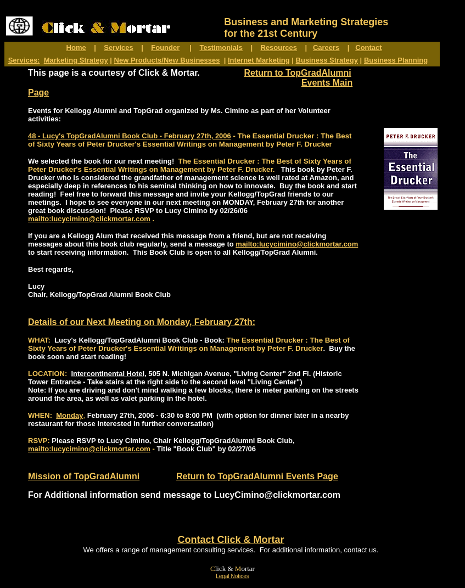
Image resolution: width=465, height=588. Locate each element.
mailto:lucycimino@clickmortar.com (89, 219)
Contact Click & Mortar (230, 539)
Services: (24, 60)
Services (118, 47)
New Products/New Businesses (167, 60)
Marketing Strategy (76, 60)
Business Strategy (327, 60)
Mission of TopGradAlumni (83, 476)
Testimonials (221, 47)
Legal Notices (232, 576)
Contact (368, 47)
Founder (165, 47)
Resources (279, 47)
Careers (326, 47)
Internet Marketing (259, 60)
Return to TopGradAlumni (297, 72)
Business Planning (396, 60)
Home (76, 47)
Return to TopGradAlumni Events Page (257, 476)
